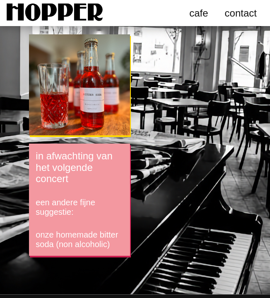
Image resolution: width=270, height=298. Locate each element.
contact (241, 13)
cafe (198, 13)
